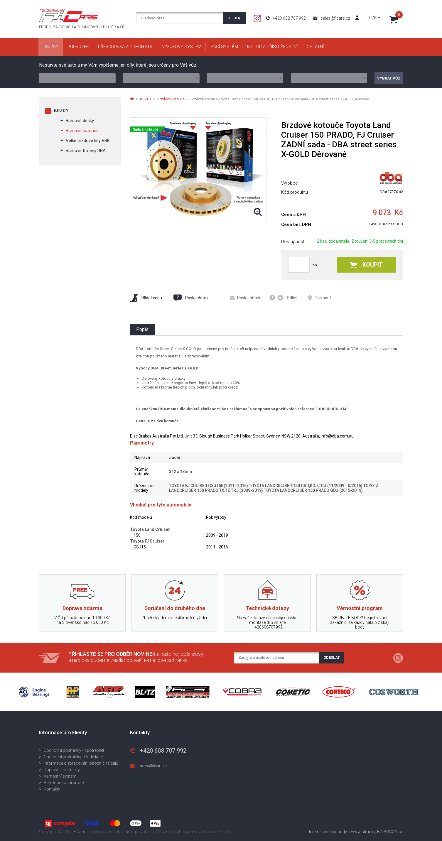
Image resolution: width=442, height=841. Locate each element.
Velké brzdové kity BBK (88, 140)
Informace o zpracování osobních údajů (81, 763)
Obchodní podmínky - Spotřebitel (74, 750)
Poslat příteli (245, 297)
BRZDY (61, 110)
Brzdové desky (80, 120)
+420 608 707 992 (289, 18)
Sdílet (283, 298)
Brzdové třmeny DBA (86, 150)
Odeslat (331, 657)
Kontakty (52, 789)
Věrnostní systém (60, 776)
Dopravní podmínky (62, 769)
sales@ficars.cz (335, 18)
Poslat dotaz (190, 297)
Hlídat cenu (146, 297)
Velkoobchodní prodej (64, 782)
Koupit (366, 264)
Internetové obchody (328, 831)
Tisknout (319, 297)
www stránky (363, 831)
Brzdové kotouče (82, 130)
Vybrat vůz (389, 78)
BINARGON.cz (390, 831)
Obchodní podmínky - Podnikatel (74, 756)
